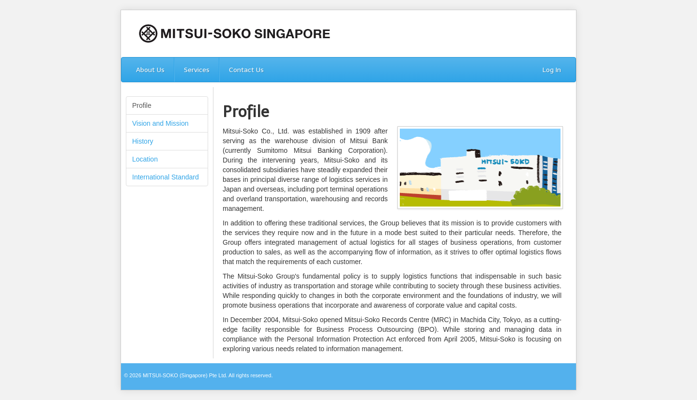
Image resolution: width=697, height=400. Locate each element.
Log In (552, 70)
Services (197, 70)
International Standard (165, 177)
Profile (142, 105)
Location (145, 159)
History (142, 141)
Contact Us (246, 70)
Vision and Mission (160, 123)
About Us (150, 70)
